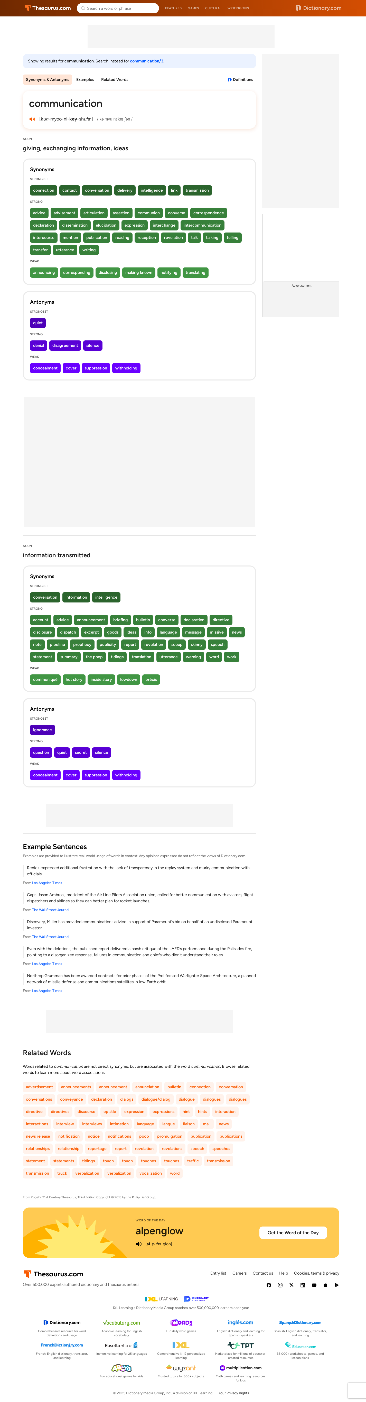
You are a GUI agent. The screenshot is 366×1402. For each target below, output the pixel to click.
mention (70, 237)
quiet (38, 322)
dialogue (187, 1099)
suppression (96, 368)
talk (194, 237)
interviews (92, 1123)
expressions (163, 1111)
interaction (225, 1111)
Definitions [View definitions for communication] (243, 79)
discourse (86, 1111)
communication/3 (146, 61)
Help (283, 1273)
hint (186, 1111)
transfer (40, 249)
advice (39, 212)
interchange (164, 225)
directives (60, 1111)
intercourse (43, 237)
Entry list (218, 1273)
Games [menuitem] (193, 8)
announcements (76, 1086)
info (148, 632)
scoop (177, 644)
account (40, 619)
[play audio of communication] (32, 119)
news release (38, 1136)
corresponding (76, 272)
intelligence (152, 190)
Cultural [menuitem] (213, 8)
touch (108, 1160)
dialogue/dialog (156, 1099)
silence (92, 345)
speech (217, 644)
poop (144, 1136)
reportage (97, 1148)
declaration (43, 225)
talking (212, 237)
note (37, 644)
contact (69, 190)
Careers (239, 1273)
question (41, 752)
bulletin (143, 619)
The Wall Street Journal (50, 910)
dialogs (126, 1099)
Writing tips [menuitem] (238, 8)
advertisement (39, 1086)
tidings (117, 656)
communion (149, 212)
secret (81, 752)
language (168, 632)
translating (195, 272)
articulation (94, 212)
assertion (121, 212)
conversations (39, 1099)
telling (233, 237)
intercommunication (202, 225)
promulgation (169, 1136)
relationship (69, 1148)
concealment (45, 368)
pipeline (57, 644)
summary (69, 656)
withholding (126, 368)
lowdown (128, 679)
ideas (131, 632)
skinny (197, 644)
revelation (173, 237)
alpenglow (160, 1230)
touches (148, 1160)
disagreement (65, 345)
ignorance (42, 729)
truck (62, 1173)
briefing (120, 619)
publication (96, 237)
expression (135, 225)
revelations (172, 1148)
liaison (189, 1123)
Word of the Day (151, 1220)
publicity (108, 644)
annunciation (147, 1086)
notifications (119, 1136)
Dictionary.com (318, 8)
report (130, 644)
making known (138, 272)
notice (94, 1136)
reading (122, 237)
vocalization (150, 1173)
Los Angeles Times (47, 883)
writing (89, 249)
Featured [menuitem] (173, 8)
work (231, 656)
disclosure (42, 632)
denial (38, 345)
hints (202, 1111)
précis (151, 679)
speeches (221, 1148)
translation (141, 656)
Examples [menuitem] (85, 79)
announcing (44, 272)
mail (207, 1123)
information (76, 597)
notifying (169, 272)
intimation (119, 1123)
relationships (38, 1148)
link (174, 190)
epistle (110, 1111)
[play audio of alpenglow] (139, 1244)
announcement (91, 619)
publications (231, 1136)
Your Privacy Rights (234, 1393)
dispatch (68, 632)
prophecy (82, 644)
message (193, 632)
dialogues (212, 1099)
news (237, 632)
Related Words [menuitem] (114, 79)
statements (63, 1160)
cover (71, 368)
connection (43, 190)
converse (176, 212)
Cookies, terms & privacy (316, 1273)
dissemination (75, 225)
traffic (193, 1160)
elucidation (106, 225)
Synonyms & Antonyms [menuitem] (47, 79)
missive (217, 632)
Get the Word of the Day (293, 1233)
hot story (74, 679)
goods (112, 632)
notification (69, 1136)
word (214, 656)
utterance (65, 249)
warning (193, 656)
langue (168, 1123)
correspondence (208, 212)
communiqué (45, 679)
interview (65, 1123)
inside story (101, 679)
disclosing (108, 272)
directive (221, 619)
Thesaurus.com (48, 8)
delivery (125, 190)
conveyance (71, 1099)
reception (147, 237)
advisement (64, 212)
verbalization (87, 1173)
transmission (197, 190)
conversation (97, 190)
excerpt (91, 632)
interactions (37, 1123)
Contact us (263, 1273)
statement (42, 656)
